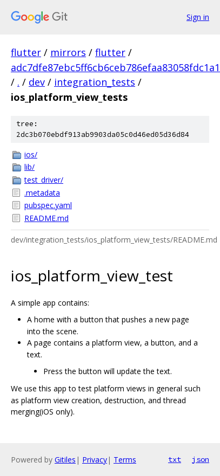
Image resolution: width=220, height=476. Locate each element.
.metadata (42, 193)
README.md (46, 218)
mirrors (68, 52)
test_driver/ (43, 180)
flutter (26, 52)
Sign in (197, 17)
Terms (125, 459)
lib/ (29, 167)
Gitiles (65, 459)
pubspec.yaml (48, 205)
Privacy (94, 459)
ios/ (30, 154)
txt (174, 459)
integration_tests (94, 81)
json (200, 459)
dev (37, 81)
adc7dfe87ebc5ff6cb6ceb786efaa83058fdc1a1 (115, 67)
